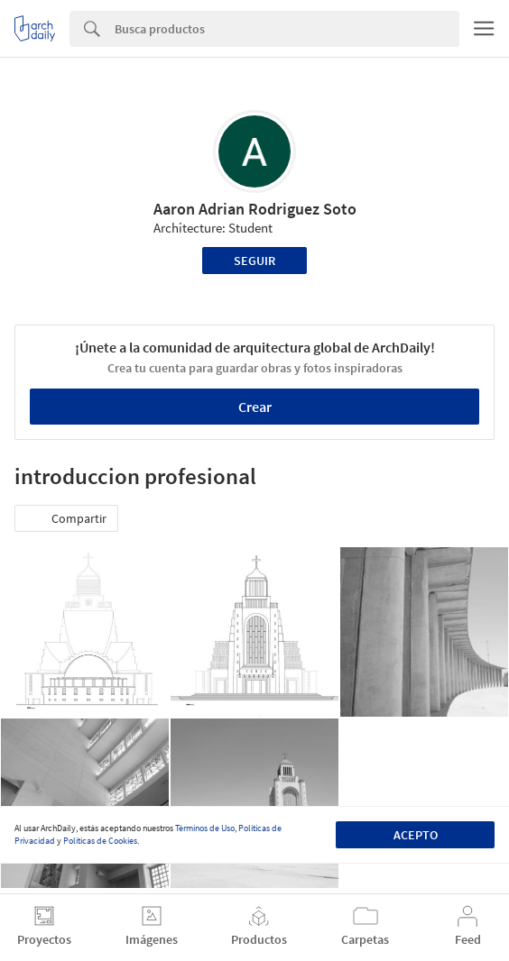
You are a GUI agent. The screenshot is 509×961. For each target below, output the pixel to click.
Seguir (254, 260)
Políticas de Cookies (100, 841)
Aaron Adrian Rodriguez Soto (254, 208)
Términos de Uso (205, 828)
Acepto (415, 835)
